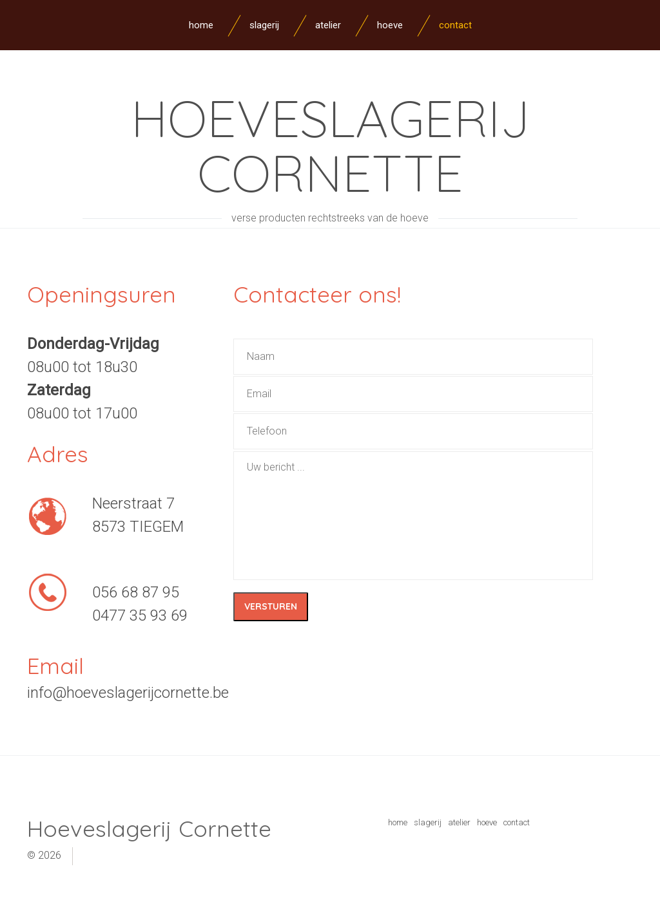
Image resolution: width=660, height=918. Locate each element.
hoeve (487, 822)
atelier (459, 822)
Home (201, 25)
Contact (455, 25)
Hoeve (390, 25)
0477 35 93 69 (140, 615)
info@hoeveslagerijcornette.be (128, 693)
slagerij (428, 822)
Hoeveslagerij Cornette (330, 145)
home (397, 822)
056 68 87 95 (135, 592)
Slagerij (264, 25)
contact (516, 822)
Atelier (328, 25)
